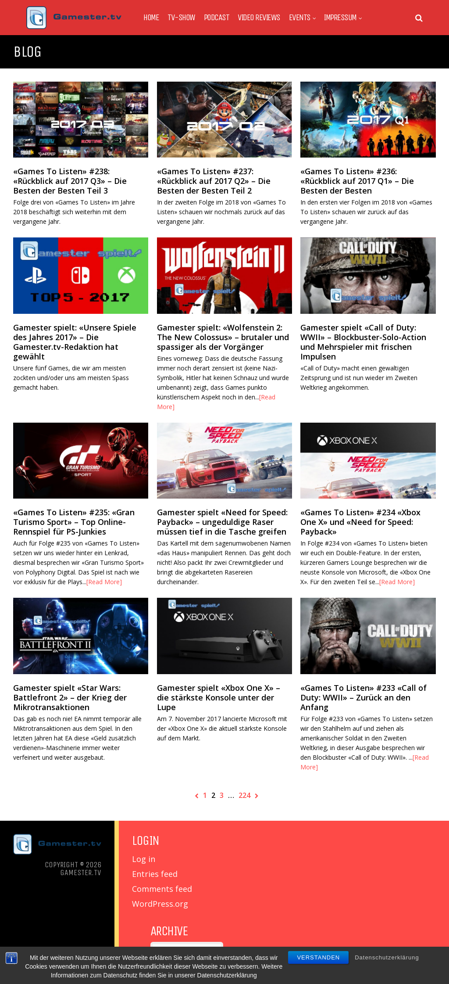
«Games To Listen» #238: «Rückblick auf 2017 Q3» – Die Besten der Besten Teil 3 (70, 181)
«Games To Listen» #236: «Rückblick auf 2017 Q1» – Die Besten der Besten (357, 181)
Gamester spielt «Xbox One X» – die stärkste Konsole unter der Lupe (218, 697)
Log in (143, 859)
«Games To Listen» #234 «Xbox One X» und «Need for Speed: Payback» (360, 522)
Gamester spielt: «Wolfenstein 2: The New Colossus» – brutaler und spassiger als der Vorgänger (223, 337)
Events (299, 17)
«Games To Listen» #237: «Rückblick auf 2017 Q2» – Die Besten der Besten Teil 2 (214, 181)
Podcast (216, 17)
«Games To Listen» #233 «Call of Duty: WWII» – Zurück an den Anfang (363, 697)
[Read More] (104, 582)
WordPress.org (160, 903)
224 (244, 795)
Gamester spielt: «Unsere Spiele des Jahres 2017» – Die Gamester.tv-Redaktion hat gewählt (74, 342)
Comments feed (162, 888)
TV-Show (181, 17)
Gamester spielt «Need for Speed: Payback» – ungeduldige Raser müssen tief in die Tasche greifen (222, 522)
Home (151, 17)
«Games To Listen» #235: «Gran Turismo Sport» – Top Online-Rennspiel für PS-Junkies (74, 522)
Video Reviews (259, 17)
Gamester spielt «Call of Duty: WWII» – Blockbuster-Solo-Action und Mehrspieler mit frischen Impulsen (363, 342)
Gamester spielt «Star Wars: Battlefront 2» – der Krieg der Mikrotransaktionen (70, 697)
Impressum (340, 17)
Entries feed (155, 874)
